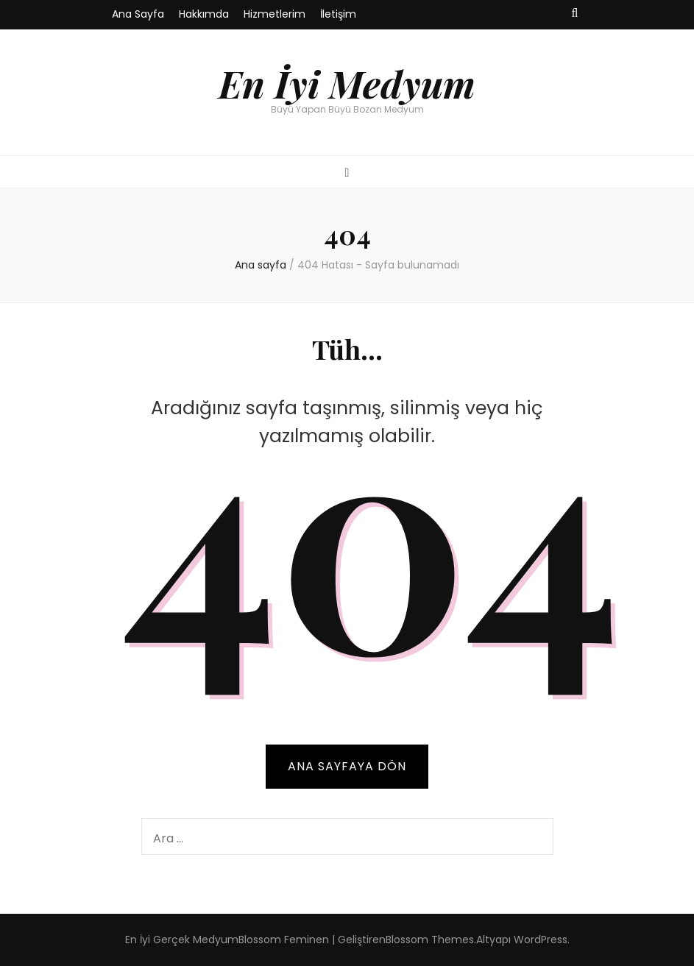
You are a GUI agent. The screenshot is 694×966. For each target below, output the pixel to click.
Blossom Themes (430, 939)
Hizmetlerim (274, 14)
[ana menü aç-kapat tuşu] (347, 173)
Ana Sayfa (138, 14)
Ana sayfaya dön (347, 766)
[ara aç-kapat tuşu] (575, 14)
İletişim (338, 14)
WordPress (540, 939)
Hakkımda (204, 14)
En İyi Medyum (347, 83)
